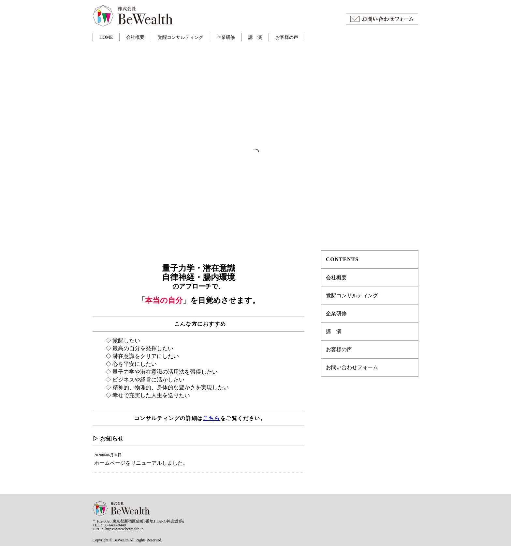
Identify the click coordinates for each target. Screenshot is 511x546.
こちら (211, 418)
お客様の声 (286, 37)
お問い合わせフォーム (352, 367)
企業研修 (226, 37)
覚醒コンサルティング (180, 37)
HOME (106, 37)
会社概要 (135, 37)
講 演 (255, 37)
